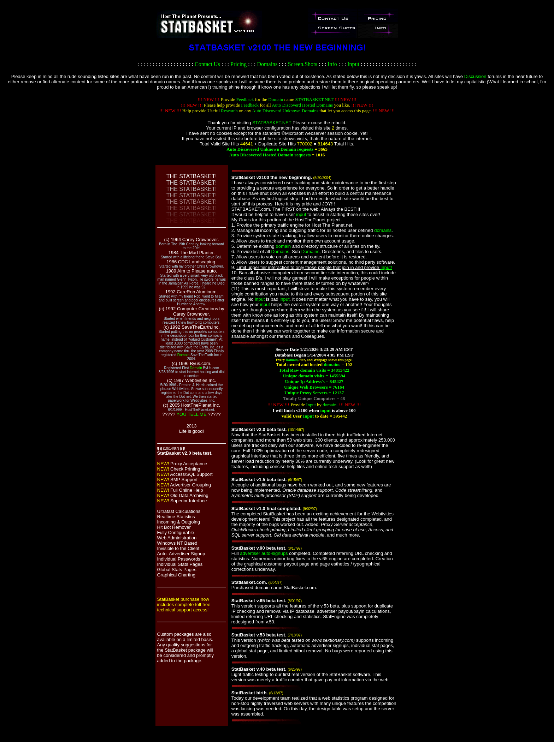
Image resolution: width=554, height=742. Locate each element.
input (301, 214)
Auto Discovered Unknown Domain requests (269, 149)
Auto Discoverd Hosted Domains (302, 105)
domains (382, 230)
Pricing (238, 64)
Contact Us (207, 64)
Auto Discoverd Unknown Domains (285, 110)
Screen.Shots (302, 64)
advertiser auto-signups (264, 553)
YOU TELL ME (191, 414)
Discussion (475, 76)
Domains (267, 64)
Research (229, 110)
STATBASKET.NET (314, 99)
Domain (275, 99)
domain (283, 246)
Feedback (245, 99)
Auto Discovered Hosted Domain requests (270, 154)
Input (353, 64)
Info (332, 64)
